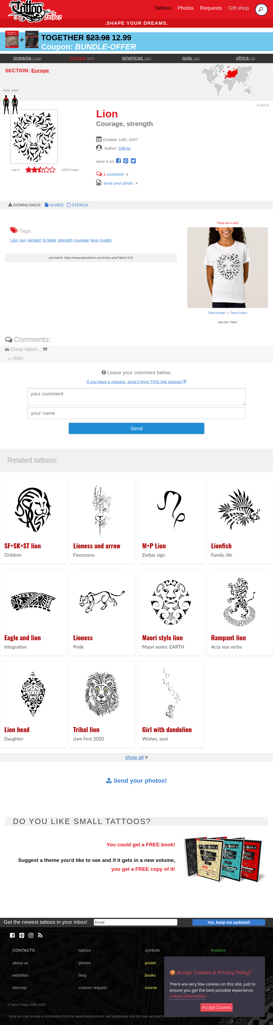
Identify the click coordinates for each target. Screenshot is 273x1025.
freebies (218, 950)
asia (191, 58)
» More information (188, 996)
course (151, 987)
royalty (105, 240)
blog (82, 975)
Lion (14, 240)
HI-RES (54, 205)
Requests (211, 8)
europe (82, 58)
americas (136, 58)
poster (150, 963)
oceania (27, 58)
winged (34, 240)
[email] (136, 922)
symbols (152, 950)
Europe (40, 70)
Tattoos (163, 8)
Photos (186, 8)
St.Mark (49, 240)
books (150, 975)
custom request (92, 987)
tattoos (84, 950)
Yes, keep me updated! (228, 922)
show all (134, 757)
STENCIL (77, 205)
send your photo (114, 183)
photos (84, 963)
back (263, 105)
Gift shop (238, 8)
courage (81, 240)
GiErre (124, 148)
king (94, 240)
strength (65, 240)
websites (20, 975)
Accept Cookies (216, 1007)
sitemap (19, 987)
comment (110, 174)
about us (20, 963)
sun (23, 240)
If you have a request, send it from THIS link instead (136, 381)
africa (245, 58)
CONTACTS (23, 950)
